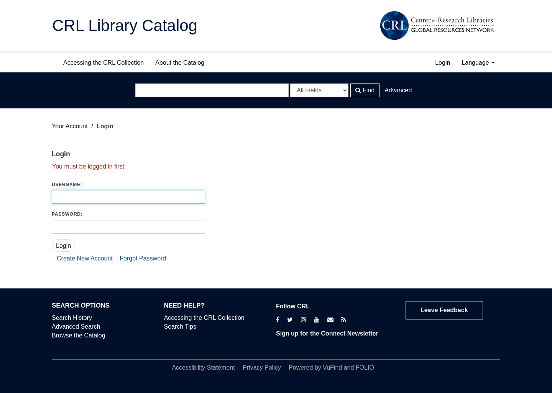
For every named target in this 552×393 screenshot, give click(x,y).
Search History (72, 317)
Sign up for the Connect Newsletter (327, 333)
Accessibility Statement (203, 367)
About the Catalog (179, 62)
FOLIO (365, 367)
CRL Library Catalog (124, 25)
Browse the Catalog (78, 335)
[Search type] (319, 90)
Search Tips (180, 326)
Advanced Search (76, 326)
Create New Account (85, 258)
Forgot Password (143, 258)
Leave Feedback (444, 310)
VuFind (332, 367)
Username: (67, 184)
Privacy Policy (262, 367)
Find (365, 90)
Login (442, 62)
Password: (67, 214)
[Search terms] (212, 90)
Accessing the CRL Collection (103, 62)
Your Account (70, 126)
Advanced (398, 90)
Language (478, 62)
